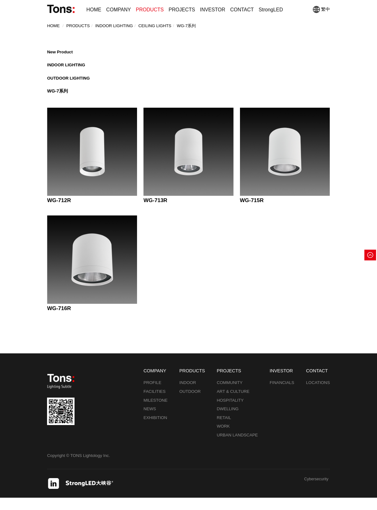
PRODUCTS (150, 9)
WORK (223, 438)
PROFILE (152, 395)
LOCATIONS (318, 395)
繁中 (321, 9)
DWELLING (227, 421)
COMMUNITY (229, 395)
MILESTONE (155, 412)
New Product (61, 54)
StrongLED (271, 9)
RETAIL (224, 430)
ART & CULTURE (233, 403)
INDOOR (187, 395)
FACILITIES (154, 403)
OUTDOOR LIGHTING (70, 85)
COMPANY (118, 9)
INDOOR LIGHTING (67, 69)
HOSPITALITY (230, 412)
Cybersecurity (315, 492)
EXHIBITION (155, 430)
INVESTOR (212, 9)
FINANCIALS (282, 395)
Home (53, 27)
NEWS (149, 421)
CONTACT (242, 9)
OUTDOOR (190, 403)
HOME (94, 9)
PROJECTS (182, 9)
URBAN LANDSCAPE (237, 447)
